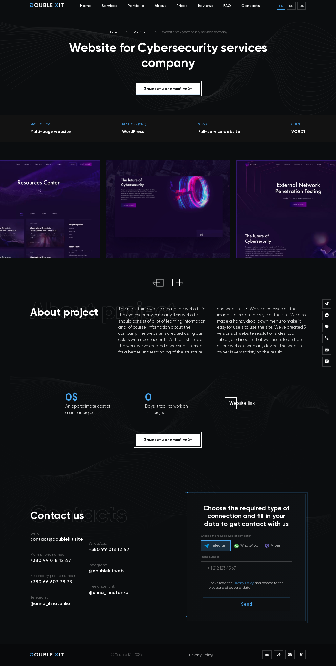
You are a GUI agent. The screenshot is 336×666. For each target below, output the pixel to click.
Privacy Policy (243, 583)
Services (109, 5)
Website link (242, 403)
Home (86, 5)
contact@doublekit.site (56, 539)
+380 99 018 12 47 (109, 549)
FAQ (227, 5)
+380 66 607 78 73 (51, 582)
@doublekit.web (106, 571)
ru (291, 5)
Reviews (205, 5)
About (160, 5)
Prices (182, 5)
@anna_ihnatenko (108, 592)
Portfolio (136, 5)
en (281, 5)
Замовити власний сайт (168, 88)
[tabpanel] (168, 208)
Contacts (251, 5)
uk (302, 5)
